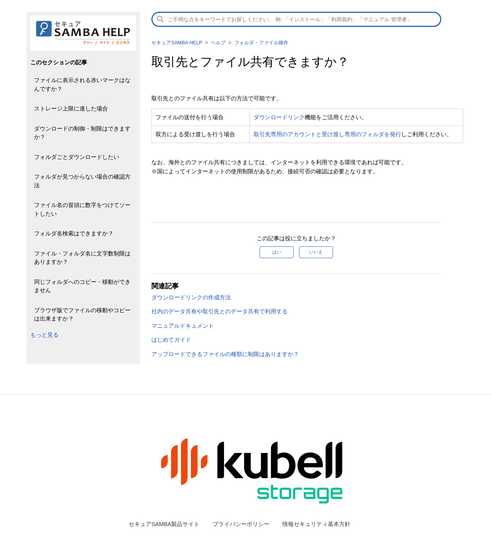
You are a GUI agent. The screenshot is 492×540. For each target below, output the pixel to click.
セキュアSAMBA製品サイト (164, 524)
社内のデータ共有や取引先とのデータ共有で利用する (219, 311)
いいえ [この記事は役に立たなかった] (316, 252)
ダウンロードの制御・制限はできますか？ (82, 132)
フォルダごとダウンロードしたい (76, 157)
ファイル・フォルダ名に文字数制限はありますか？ (82, 257)
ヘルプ (218, 42)
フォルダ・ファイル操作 (261, 42)
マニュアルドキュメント (182, 325)
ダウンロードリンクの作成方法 (191, 297)
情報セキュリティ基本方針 (316, 524)
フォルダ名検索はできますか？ (74, 233)
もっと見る (44, 334)
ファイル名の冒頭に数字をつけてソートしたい (82, 209)
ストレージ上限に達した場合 (71, 108)
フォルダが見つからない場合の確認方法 (82, 180)
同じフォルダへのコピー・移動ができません (82, 286)
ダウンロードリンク (279, 117)
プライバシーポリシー (241, 524)
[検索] (296, 19)
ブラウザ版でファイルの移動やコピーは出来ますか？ (82, 314)
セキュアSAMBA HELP (176, 42)
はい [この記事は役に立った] (276, 252)
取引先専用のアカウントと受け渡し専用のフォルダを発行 (327, 134)
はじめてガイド (171, 339)
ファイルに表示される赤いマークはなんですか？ (82, 84)
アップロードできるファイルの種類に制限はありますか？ (225, 354)
